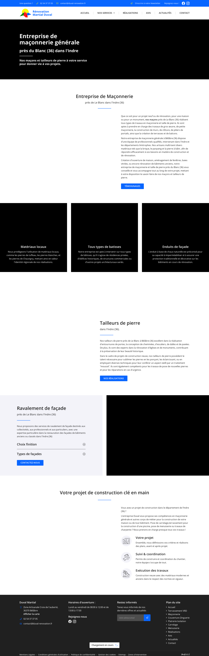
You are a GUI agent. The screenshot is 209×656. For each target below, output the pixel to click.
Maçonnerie (174, 614)
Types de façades (29, 454)
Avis (148, 12)
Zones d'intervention (137, 654)
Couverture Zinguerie (179, 617)
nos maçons (169, 119)
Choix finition (27, 444)
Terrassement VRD (177, 610)
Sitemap (122, 654)
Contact (185, 12)
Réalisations (130, 12)
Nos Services (104, 12)
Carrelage (173, 624)
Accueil (85, 12)
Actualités (165, 12)
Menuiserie (173, 628)
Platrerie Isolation (177, 621)
